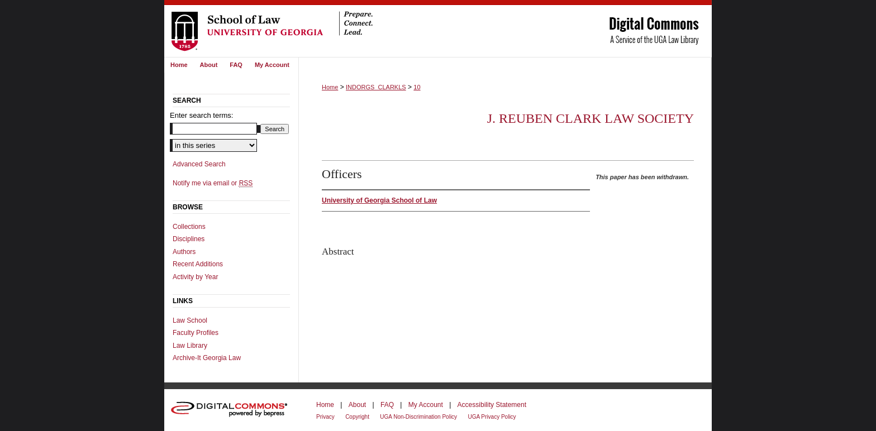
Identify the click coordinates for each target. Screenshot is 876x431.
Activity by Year (195, 277)
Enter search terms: (201, 115)
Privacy (325, 417)
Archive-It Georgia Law (207, 358)
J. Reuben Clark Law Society (590, 118)
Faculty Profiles (195, 333)
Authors (184, 252)
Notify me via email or (213, 183)
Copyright (357, 417)
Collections (189, 227)
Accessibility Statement (492, 405)
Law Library (190, 345)
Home (330, 87)
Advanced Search (199, 164)
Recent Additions (198, 264)
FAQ (387, 405)
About (357, 405)
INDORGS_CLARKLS (376, 87)
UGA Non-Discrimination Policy (418, 417)
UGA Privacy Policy (492, 417)
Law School (190, 320)
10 (416, 87)
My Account (425, 405)
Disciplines (188, 239)
